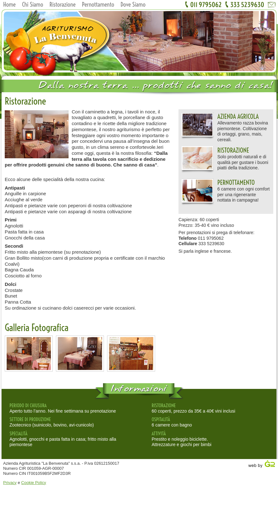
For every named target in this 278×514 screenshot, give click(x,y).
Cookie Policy (33, 482)
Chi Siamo (32, 4)
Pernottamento (98, 4)
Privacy (10, 482)
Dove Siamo (132, 4)
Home (9, 4)
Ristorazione (63, 4)
